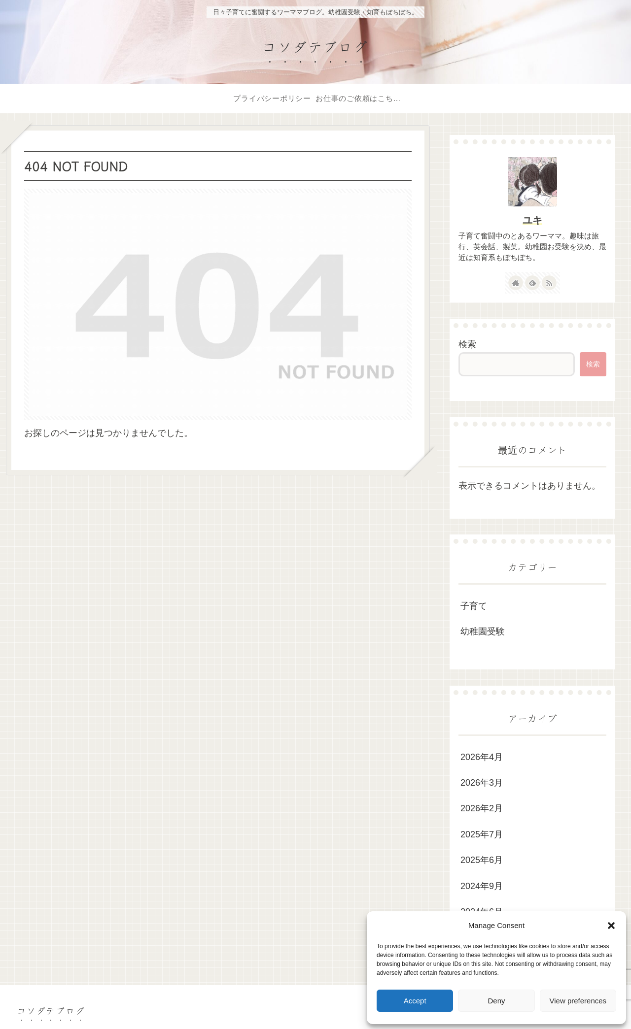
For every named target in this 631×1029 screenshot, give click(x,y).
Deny (496, 1000)
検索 (467, 344)
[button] (611, 925)
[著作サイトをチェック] (515, 282)
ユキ (532, 220)
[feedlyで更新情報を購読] (532, 282)
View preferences (578, 1000)
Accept (415, 1000)
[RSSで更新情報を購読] (549, 282)
